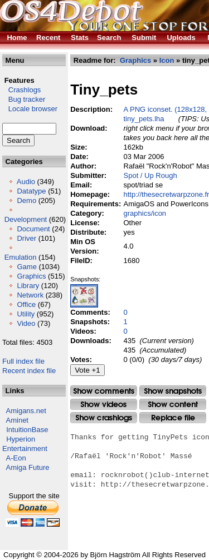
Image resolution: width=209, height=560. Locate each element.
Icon (166, 60)
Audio (26, 181)
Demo (26, 200)
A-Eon (16, 458)
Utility (26, 314)
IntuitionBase (27, 429)
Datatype (31, 191)
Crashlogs (21, 90)
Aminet (17, 420)
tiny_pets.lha (144, 119)
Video (26, 323)
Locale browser (29, 109)
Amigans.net (26, 411)
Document (33, 229)
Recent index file (29, 370)
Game (26, 266)
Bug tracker (23, 99)
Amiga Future (28, 467)
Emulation (20, 257)
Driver (26, 238)
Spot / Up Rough (150, 175)
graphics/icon (145, 213)
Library (28, 285)
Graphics (31, 276)
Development (25, 219)
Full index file (23, 361)
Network (30, 295)
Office (26, 304)
